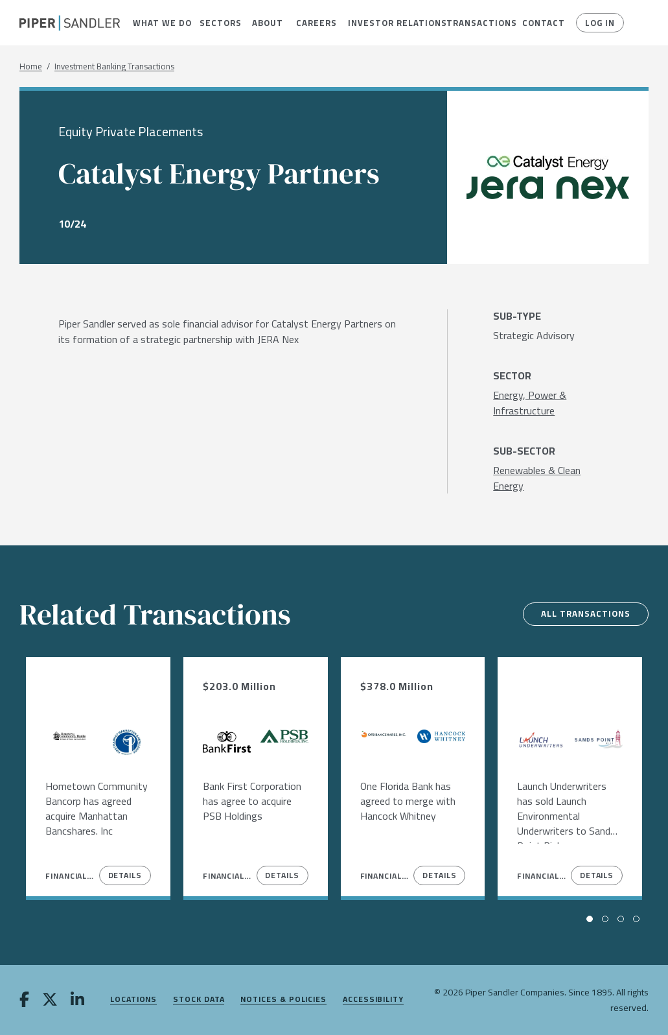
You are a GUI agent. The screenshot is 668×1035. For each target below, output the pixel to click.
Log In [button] (598, 22)
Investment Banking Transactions (114, 66)
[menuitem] (156, 22)
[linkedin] (77, 1000)
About (264, 22)
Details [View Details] (125, 875)
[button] (156, 22)
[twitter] (50, 1000)
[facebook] (24, 1000)
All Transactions (581, 614)
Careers (312, 22)
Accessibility (373, 1000)
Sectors (216, 22)
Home (30, 66)
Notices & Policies (283, 1000)
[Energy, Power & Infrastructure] (548, 402)
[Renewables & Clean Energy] (548, 478)
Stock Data (198, 1000)
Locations (133, 1000)
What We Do (156, 22)
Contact (539, 22)
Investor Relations (387, 22)
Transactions (474, 22)
